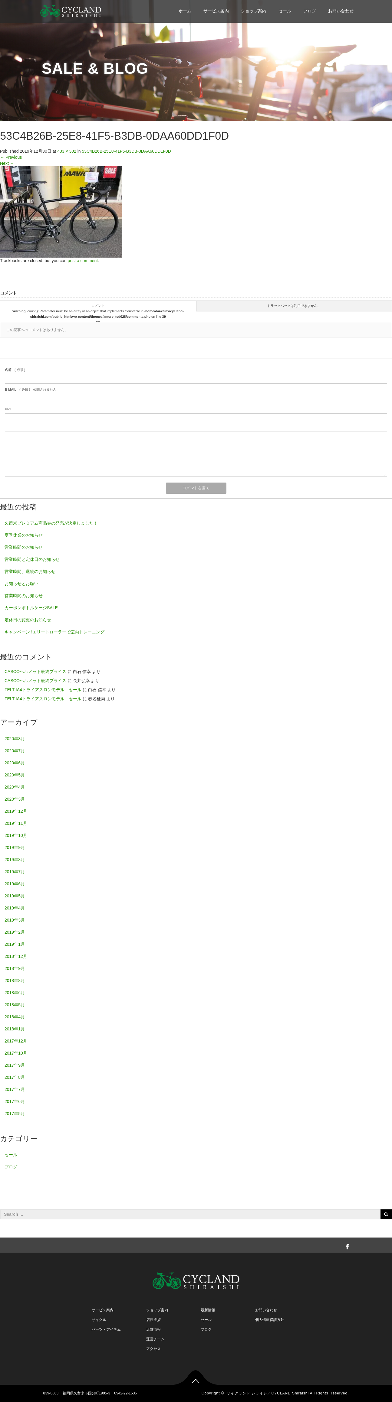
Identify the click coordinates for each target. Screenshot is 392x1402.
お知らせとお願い (21, 583)
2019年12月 (16, 811)
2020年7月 (15, 750)
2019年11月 (16, 823)
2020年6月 (15, 762)
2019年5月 (15, 895)
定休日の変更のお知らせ (28, 619)
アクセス (153, 1349)
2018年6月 (15, 992)
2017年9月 (15, 1065)
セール (284, 10)
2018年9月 (15, 968)
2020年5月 (15, 775)
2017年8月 (15, 1077)
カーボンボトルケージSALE (31, 607)
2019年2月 (15, 932)
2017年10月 (16, 1053)
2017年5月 (15, 1113)
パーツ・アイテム (106, 1329)
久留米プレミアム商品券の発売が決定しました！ (51, 523)
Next (7, 163)
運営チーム (155, 1339)
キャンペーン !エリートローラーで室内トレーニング (54, 631)
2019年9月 (15, 847)
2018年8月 (15, 980)
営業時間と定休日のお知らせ (32, 559)
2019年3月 (15, 920)
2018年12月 (16, 956)
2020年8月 (15, 738)
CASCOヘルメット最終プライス (35, 671)
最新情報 (208, 1310)
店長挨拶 (153, 1320)
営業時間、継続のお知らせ (30, 571)
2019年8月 (15, 859)
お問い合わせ (341, 10)
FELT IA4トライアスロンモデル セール (43, 689)
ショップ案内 (253, 10)
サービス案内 (216, 10)
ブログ (309, 10)
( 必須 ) (15, 370)
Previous (11, 157)
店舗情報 (153, 1329)
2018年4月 (15, 1016)
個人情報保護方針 (269, 1320)
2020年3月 (15, 799)
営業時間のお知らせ (24, 547)
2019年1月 (15, 944)
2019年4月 (15, 908)
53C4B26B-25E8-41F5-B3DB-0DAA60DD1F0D (126, 151)
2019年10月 (16, 835)
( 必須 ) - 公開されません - (31, 389)
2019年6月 (15, 883)
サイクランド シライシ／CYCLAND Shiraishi (268, 1393)
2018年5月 (15, 1004)
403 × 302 (66, 151)
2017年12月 (16, 1041)
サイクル (99, 1320)
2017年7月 (15, 1089)
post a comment (83, 260)
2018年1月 (15, 1028)
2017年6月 (15, 1101)
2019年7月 (15, 871)
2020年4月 (15, 787)
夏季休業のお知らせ (24, 535)
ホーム (185, 10)
